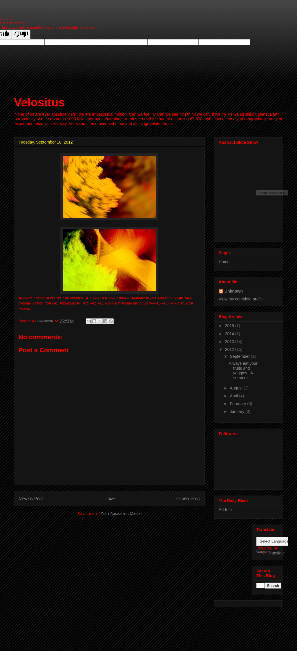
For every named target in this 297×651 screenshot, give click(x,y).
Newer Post (31, 499)
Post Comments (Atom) (121, 513)
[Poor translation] (21, 34)
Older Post (188, 499)
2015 (230, 325)
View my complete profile (241, 299)
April (234, 395)
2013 (230, 341)
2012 (230, 349)
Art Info (225, 509)
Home (110, 499)
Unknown (233, 291)
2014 (230, 333)
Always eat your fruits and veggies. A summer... (243, 370)
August (236, 388)
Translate (270, 553)
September (240, 356)
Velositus (39, 102)
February (238, 403)
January (237, 411)
